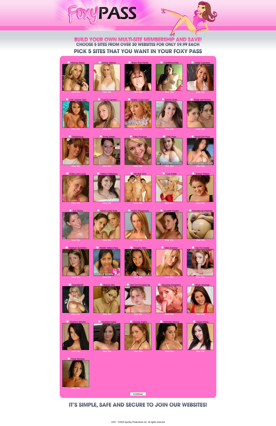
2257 (113, 422)
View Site (75, 92)
